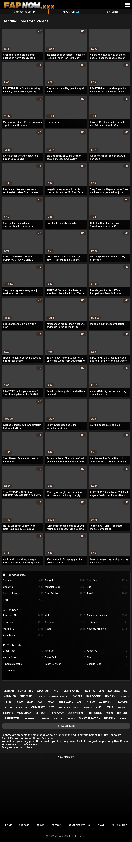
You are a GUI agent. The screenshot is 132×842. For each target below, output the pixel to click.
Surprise (23, 580)
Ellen (107, 657)
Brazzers (23, 622)
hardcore (93, 696)
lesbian (9, 690)
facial (109, 713)
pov (51, 707)
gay (79, 701)
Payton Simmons (23, 664)
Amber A (107, 650)
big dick (110, 718)
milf (110, 707)
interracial (65, 702)
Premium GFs (23, 615)
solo (20, 702)
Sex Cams (112, 11)
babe (122, 718)
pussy (8, 707)
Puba (65, 628)
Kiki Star (65, 650)
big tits (89, 691)
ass (56, 691)
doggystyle (76, 713)
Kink (65, 615)
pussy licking (71, 690)
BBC (23, 600)
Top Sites (12, 610)
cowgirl (44, 718)
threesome (120, 702)
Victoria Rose (107, 664)
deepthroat (35, 701)
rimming (8, 713)
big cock (95, 713)
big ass (109, 696)
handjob (9, 696)
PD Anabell (23, 670)
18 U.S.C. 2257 (119, 825)
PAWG (107, 593)
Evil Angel (107, 622)
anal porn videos (68, 707)
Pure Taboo (23, 635)
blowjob (41, 713)
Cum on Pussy (23, 593)
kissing (40, 696)
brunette (12, 718)
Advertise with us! (79, 825)
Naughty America (107, 628)
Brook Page (23, 650)
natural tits (117, 690)
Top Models (14, 645)
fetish (9, 701)
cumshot (38, 707)
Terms (40, 825)
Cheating (23, 587)
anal (99, 707)
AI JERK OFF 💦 (71, 11)
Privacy (56, 825)
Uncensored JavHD (24, 11)
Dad (107, 587)
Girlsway (65, 622)
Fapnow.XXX (62, 836)
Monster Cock (65, 587)
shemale (87, 707)
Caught (65, 580)
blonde (122, 713)
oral (101, 691)
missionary (24, 713)
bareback (104, 702)
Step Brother (65, 593)
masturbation (89, 718)
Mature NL (23, 628)
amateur (43, 690)
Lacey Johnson (65, 664)
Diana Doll (65, 657)
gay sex (77, 696)
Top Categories (16, 574)
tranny (70, 718)
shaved (121, 707)
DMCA (101, 825)
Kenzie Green (23, 657)
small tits (25, 690)
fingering (26, 696)
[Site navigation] (127, 5)
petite (58, 718)
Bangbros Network (107, 615)
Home (8, 825)
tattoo (90, 701)
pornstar (22, 707)
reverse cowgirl (59, 696)
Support (24, 825)
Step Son (107, 580)
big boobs (58, 713)
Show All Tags (66, 726)
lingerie (124, 696)
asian (51, 702)
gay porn (28, 718)
